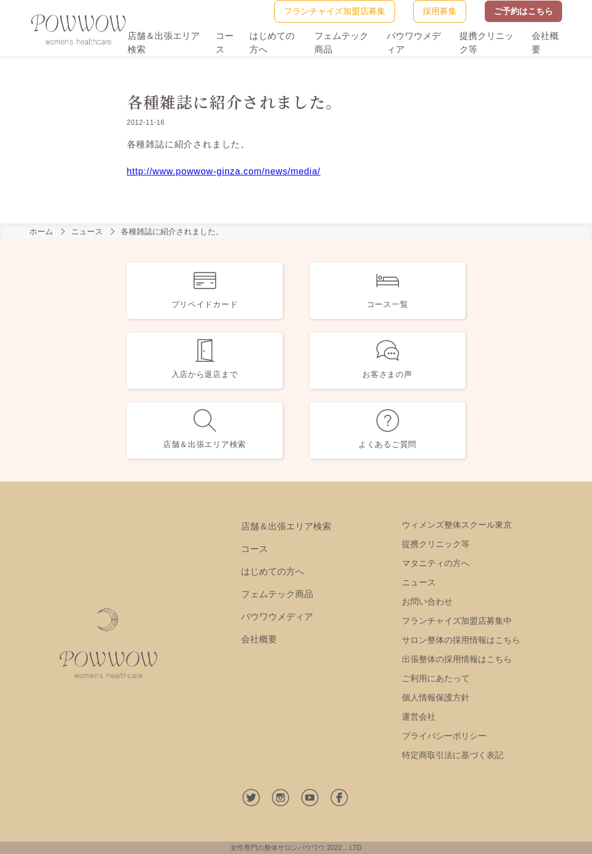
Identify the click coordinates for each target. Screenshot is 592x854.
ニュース (87, 231)
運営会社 (419, 716)
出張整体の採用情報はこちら (457, 659)
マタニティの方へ (436, 563)
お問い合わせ (427, 601)
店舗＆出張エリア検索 (286, 526)
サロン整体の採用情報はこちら (461, 640)
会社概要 (259, 639)
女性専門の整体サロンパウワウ (277, 848)
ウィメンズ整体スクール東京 (457, 524)
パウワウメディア (277, 616)
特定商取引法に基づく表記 (452, 755)
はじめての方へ (272, 571)
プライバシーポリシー (444, 736)
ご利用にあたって (436, 678)
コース (254, 549)
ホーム (41, 231)
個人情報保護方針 (436, 697)
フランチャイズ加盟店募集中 (457, 620)
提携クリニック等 (436, 544)
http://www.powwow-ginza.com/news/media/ (224, 171)
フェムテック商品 (277, 594)
